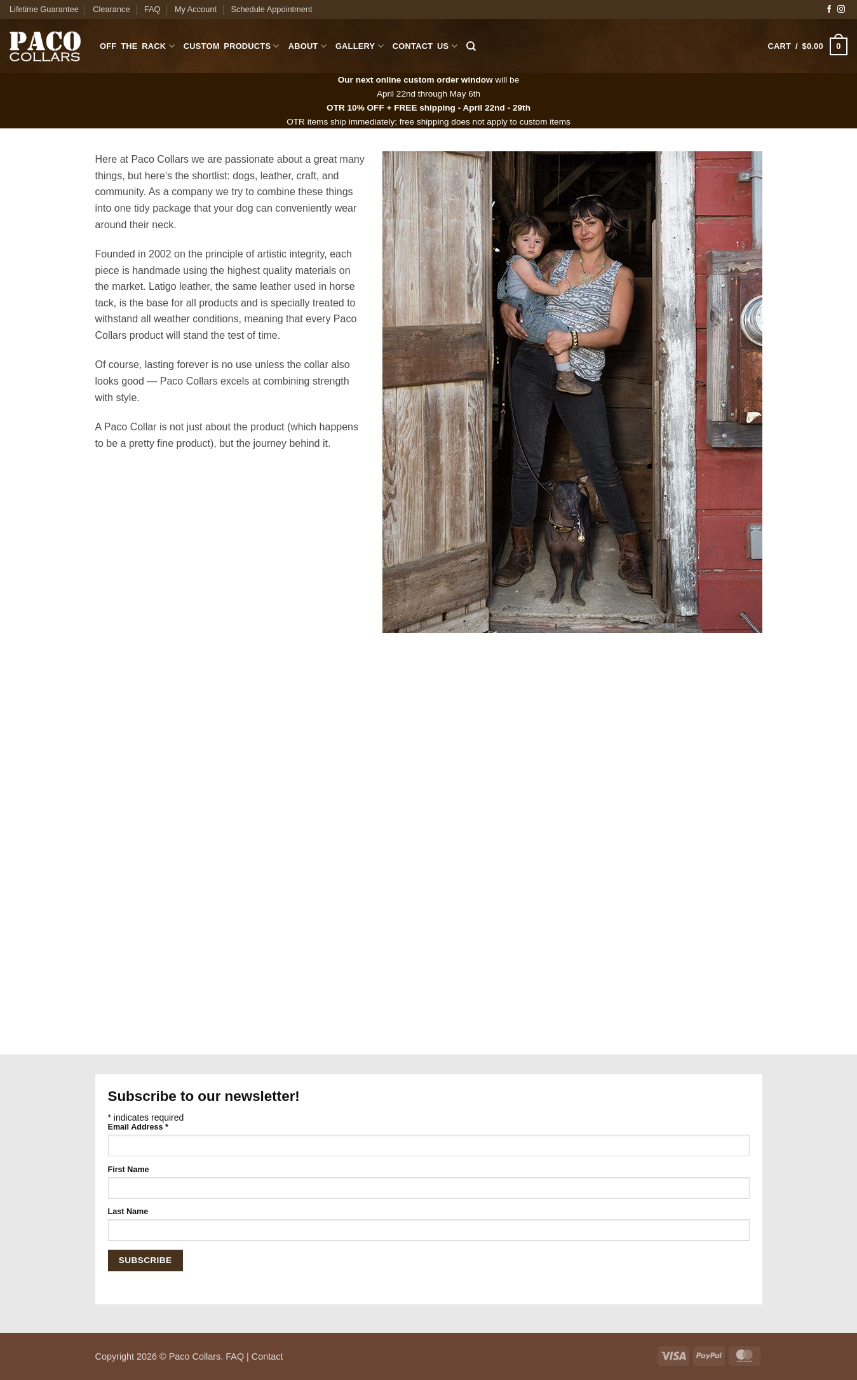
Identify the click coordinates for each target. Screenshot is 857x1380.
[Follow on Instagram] (841, 9)
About (307, 46)
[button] (807, 46)
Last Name (128, 1211)
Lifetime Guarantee (44, 9)
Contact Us (425, 46)
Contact (267, 1356)
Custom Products (232, 46)
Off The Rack (137, 46)
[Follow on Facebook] (829, 9)
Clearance (111, 9)
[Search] (471, 46)
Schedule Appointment (271, 9)
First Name (128, 1169)
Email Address (138, 1127)
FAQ (152, 9)
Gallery (359, 46)
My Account (196, 9)
